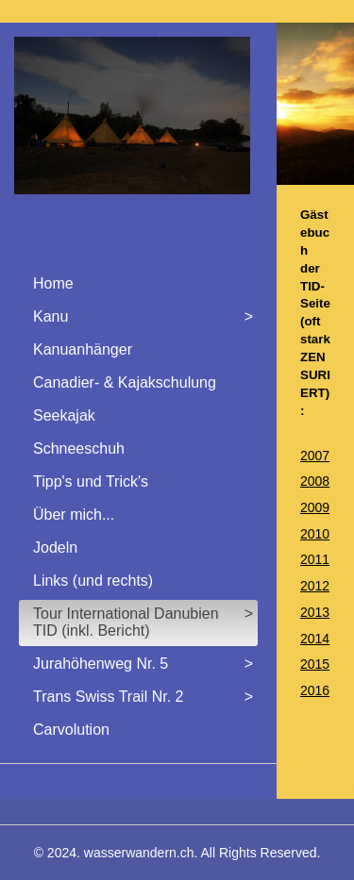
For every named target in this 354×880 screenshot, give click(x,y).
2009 (314, 507)
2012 (314, 585)
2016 (314, 690)
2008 (314, 481)
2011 (314, 559)
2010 (314, 533)
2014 (314, 638)
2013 (314, 612)
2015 (314, 664)
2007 (314, 455)
